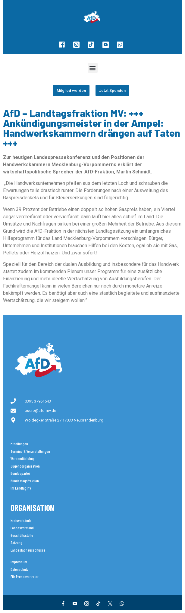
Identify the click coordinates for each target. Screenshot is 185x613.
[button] (93, 68)
